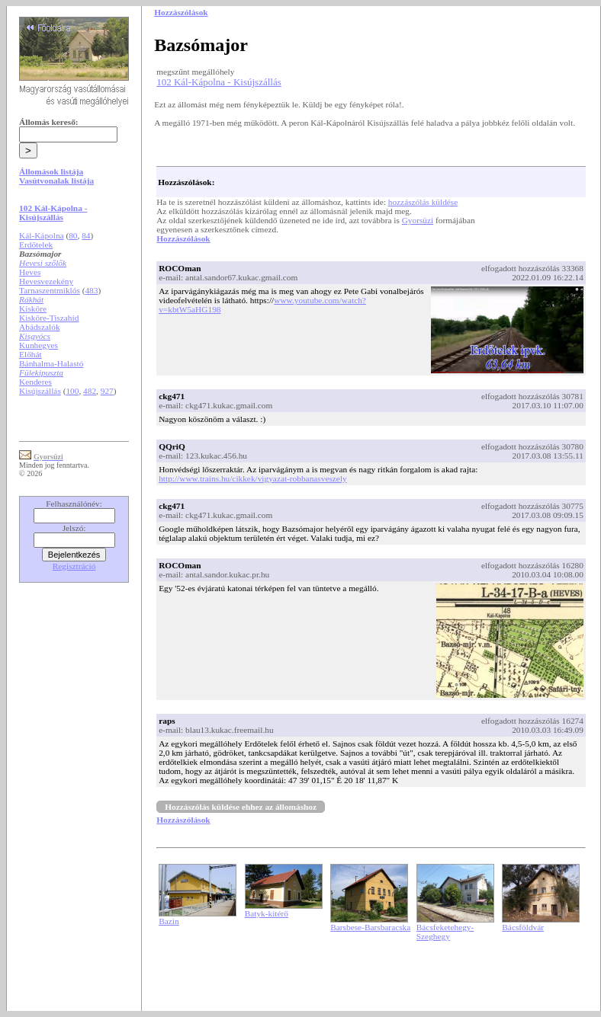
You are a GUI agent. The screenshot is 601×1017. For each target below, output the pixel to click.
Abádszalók (39, 326)
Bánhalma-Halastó (51, 363)
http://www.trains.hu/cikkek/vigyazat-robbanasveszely (253, 478)
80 (73, 235)
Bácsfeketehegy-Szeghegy (445, 932)
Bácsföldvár (523, 927)
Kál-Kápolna (41, 235)
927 (107, 390)
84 (86, 235)
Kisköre (33, 308)
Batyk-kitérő (266, 913)
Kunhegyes (38, 345)
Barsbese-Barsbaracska (370, 927)
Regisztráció (74, 566)
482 (89, 390)
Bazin (168, 921)
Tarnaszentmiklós (49, 290)
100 (72, 390)
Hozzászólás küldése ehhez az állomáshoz (241, 806)
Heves (29, 272)
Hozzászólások (183, 238)
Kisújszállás (40, 390)
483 (91, 290)
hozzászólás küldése (423, 201)
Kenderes (35, 381)
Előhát (30, 354)
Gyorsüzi (418, 220)
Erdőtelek (36, 244)
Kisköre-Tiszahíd (49, 317)
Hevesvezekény (46, 281)
